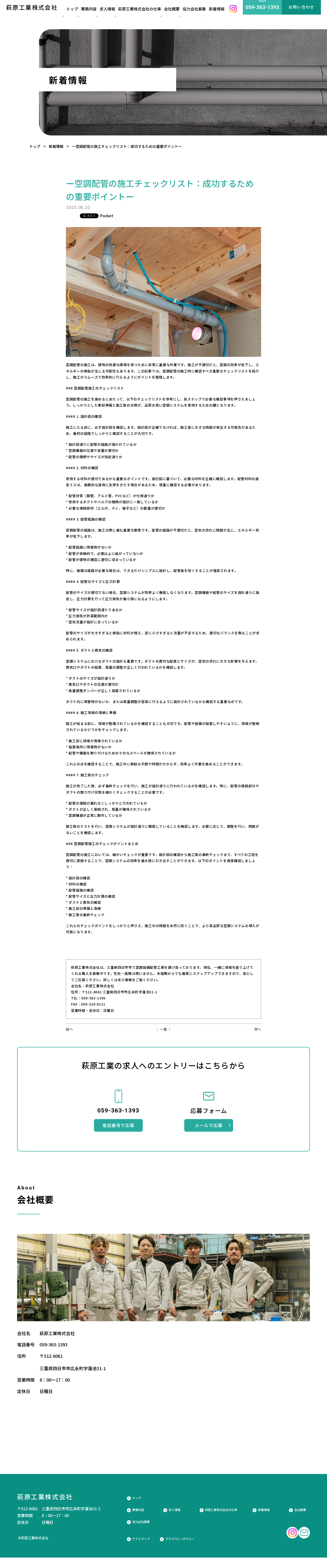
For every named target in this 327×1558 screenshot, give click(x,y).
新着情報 (221, 15)
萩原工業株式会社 (32, 15)
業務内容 (94, 15)
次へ (257, 1033)
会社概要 (176, 15)
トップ (34, 146)
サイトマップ (146, 1542)
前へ (69, 1033)
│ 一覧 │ (163, 1033)
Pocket (106, 220)
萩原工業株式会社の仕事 (144, 15)
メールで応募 (208, 1129)
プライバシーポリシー (190, 1542)
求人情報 (113, 15)
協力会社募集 (198, 15)
